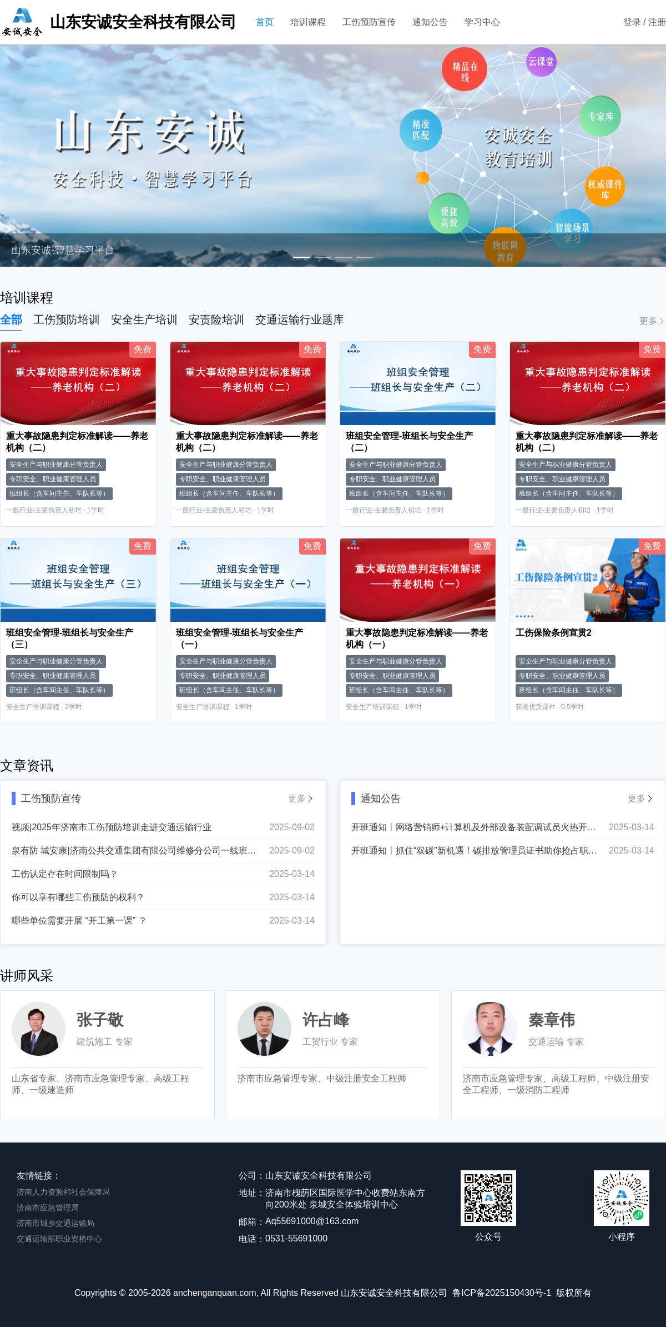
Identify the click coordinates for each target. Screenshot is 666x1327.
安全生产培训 (144, 319)
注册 (657, 22)
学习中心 (482, 22)
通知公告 (430, 22)
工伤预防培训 (66, 319)
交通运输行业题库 (299, 319)
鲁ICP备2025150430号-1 (501, 1293)
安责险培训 (216, 319)
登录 (632, 22)
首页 (265, 22)
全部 (11, 319)
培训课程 (308, 22)
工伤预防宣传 (369, 22)
